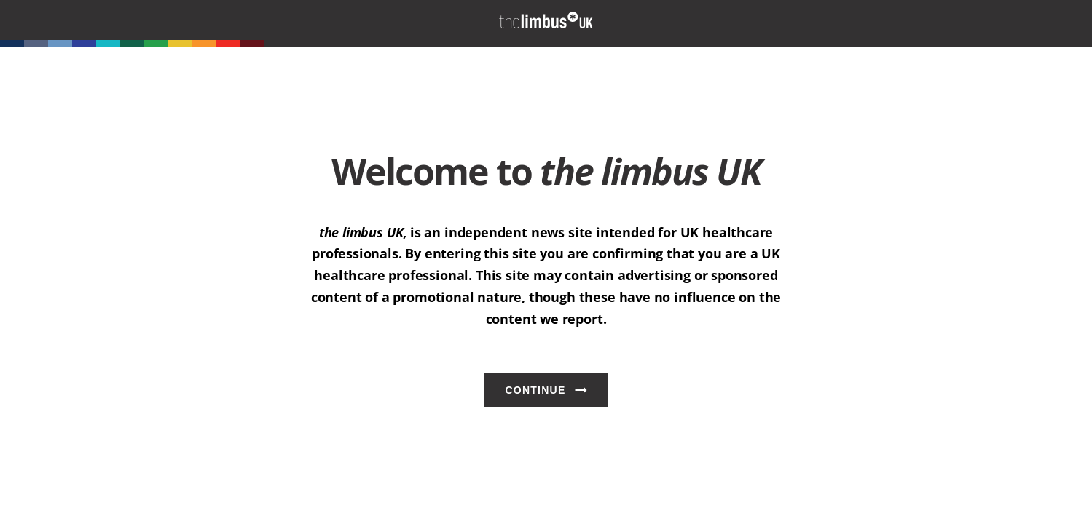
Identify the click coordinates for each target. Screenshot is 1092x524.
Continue (535, 390)
